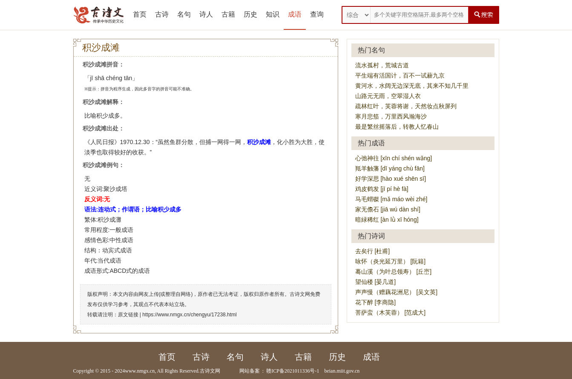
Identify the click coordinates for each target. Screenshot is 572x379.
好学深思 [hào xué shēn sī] (390, 178)
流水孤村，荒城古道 (382, 65)
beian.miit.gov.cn (342, 371)
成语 (295, 14)
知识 (272, 14)
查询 (317, 14)
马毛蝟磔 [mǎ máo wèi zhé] (391, 199)
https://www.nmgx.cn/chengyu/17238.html (189, 315)
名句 (184, 14)
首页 (140, 14)
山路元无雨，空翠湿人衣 (388, 96)
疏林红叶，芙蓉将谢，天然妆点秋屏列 (406, 106)
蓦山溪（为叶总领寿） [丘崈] (393, 271)
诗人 (206, 14)
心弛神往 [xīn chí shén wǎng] (393, 158)
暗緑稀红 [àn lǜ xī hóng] (387, 219)
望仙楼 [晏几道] (375, 281)
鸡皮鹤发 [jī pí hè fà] (381, 188)
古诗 (162, 14)
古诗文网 (210, 371)
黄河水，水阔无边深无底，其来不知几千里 (412, 85)
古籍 (228, 14)
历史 (250, 14)
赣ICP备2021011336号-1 (293, 371)
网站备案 (249, 371)
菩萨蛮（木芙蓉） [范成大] (390, 312)
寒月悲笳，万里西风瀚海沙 (391, 116)
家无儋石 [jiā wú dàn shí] (387, 209)
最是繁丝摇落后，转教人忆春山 (397, 126)
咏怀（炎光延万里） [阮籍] (390, 261)
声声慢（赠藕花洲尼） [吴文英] (396, 292)
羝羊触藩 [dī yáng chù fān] (390, 168)
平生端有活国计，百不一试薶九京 (400, 75)
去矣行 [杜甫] (372, 251)
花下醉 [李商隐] (375, 302)
